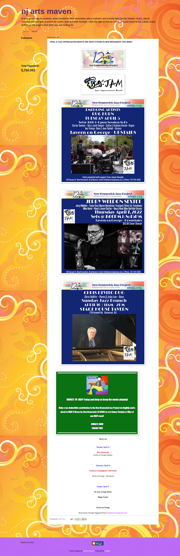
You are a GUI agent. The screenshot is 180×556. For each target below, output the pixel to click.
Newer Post (53, 529)
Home (26, 31)
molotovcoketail (88, 551)
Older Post (153, 529)
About (34, 31)
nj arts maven (46, 11)
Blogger (107, 551)
